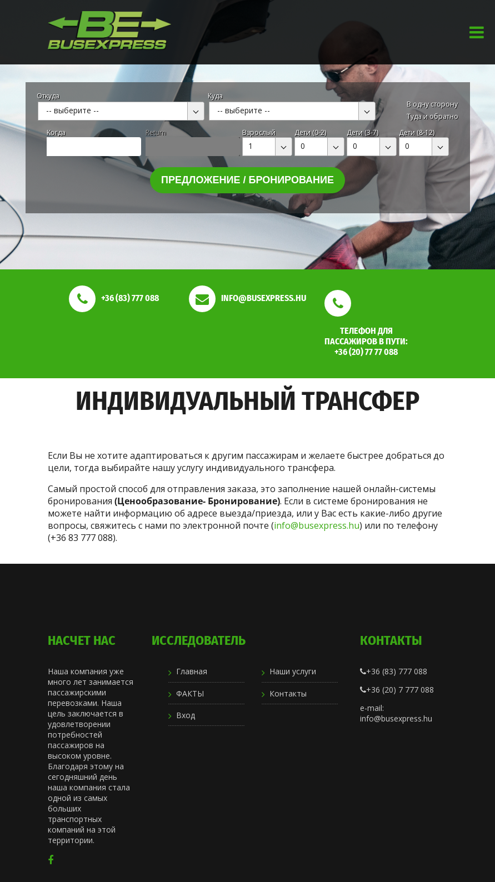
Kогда (56, 132)
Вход (185, 715)
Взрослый (259, 132)
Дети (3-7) (362, 132)
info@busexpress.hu (316, 525)
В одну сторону (432, 104)
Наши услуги (292, 671)
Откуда (48, 96)
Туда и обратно (432, 116)
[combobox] (121, 111)
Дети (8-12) (416, 132)
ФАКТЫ (190, 693)
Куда (215, 96)
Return (156, 132)
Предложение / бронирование (247, 180)
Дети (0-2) (310, 132)
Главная (191, 671)
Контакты (288, 693)
